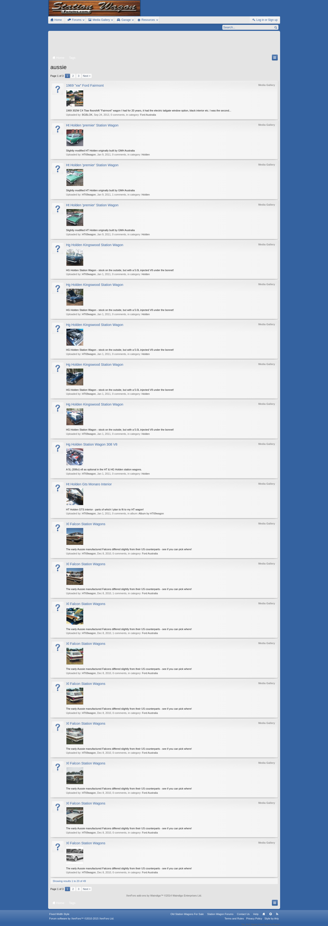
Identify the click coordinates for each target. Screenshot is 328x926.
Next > (86, 75)
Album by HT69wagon (151, 513)
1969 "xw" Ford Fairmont (85, 85)
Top (270, 917)
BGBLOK (87, 114)
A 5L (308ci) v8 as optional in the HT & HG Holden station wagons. (104, 469)
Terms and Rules (234, 921)
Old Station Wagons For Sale (187, 917)
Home (263, 917)
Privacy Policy (254, 921)
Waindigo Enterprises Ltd (187, 895)
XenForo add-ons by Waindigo (143, 895)
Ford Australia (148, 114)
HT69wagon (89, 154)
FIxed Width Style (59, 917)
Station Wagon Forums (220, 917)
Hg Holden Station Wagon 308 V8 (91, 444)
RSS (277, 917)
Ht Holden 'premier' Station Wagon (92, 125)
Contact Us (243, 917)
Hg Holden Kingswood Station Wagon (94, 245)
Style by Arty (271, 921)
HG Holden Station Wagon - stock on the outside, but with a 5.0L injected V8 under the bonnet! (120, 270)
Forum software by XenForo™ (81, 921)
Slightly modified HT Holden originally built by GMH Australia (100, 150)
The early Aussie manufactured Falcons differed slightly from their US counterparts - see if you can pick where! (129, 549)
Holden (145, 154)
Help (256, 917)
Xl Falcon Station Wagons (85, 524)
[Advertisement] (164, 43)
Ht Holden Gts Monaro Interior (89, 484)
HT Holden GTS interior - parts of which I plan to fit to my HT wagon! (105, 509)
